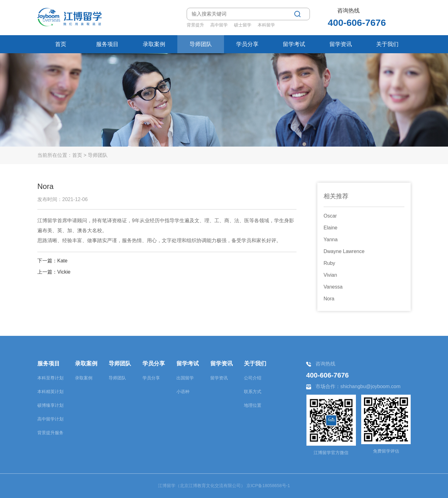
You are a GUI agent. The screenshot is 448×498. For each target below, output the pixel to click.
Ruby (329, 263)
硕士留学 (242, 25)
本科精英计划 (50, 391)
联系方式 (252, 391)
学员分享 (247, 44)
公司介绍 (252, 377)
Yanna (331, 239)
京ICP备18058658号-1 (268, 485)
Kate (62, 260)
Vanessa (333, 286)
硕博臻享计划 (50, 405)
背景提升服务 (50, 432)
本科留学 (266, 25)
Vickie (63, 272)
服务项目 (107, 44)
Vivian (330, 275)
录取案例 (154, 44)
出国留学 (185, 377)
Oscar (330, 215)
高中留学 (219, 25)
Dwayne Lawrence (344, 251)
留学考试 (294, 44)
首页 (60, 44)
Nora (329, 298)
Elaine (330, 227)
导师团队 (200, 44)
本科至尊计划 (50, 377)
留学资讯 (340, 44)
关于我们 (387, 44)
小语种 (182, 391)
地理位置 (252, 405)
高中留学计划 (50, 418)
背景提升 (195, 25)
